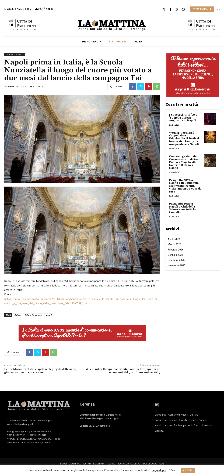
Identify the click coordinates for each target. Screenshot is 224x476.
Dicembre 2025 (176, 260)
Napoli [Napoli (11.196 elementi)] (158, 425)
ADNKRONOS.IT (38, 435)
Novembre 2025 (177, 265)
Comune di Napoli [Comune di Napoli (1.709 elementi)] (178, 414)
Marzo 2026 (174, 244)
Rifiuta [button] (172, 470)
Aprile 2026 (174, 239)
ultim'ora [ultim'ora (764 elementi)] (193, 425)
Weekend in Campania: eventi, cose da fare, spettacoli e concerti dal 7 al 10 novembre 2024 (123, 370)
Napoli (48, 315)
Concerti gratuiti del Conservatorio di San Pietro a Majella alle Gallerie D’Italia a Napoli (184, 162)
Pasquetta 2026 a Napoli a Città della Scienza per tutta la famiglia (182, 208)
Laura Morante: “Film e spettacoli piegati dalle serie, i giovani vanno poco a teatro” (41, 370)
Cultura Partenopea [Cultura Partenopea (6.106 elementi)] (166, 420)
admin (11, 86)
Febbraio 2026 (176, 249)
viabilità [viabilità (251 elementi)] (159, 431)
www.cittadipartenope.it (20, 424)
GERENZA (94, 425)
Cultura (17, 315)
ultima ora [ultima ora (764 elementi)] (206, 425)
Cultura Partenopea (14, 54)
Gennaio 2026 (175, 254)
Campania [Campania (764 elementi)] (160, 414)
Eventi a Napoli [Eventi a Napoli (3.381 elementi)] (197, 420)
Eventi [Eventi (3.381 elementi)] (183, 420)
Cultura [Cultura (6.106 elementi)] (194, 414)
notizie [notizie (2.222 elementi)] (168, 425)
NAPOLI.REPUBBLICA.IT (19, 438)
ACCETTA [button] (187, 470)
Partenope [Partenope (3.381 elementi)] (180, 425)
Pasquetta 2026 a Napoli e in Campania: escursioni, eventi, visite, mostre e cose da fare (185, 186)
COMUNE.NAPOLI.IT (43, 438)
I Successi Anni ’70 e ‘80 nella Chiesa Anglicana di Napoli (183, 117)
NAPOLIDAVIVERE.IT (18, 435)
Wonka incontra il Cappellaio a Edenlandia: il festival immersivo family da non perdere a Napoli (184, 138)
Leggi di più (159, 470)
